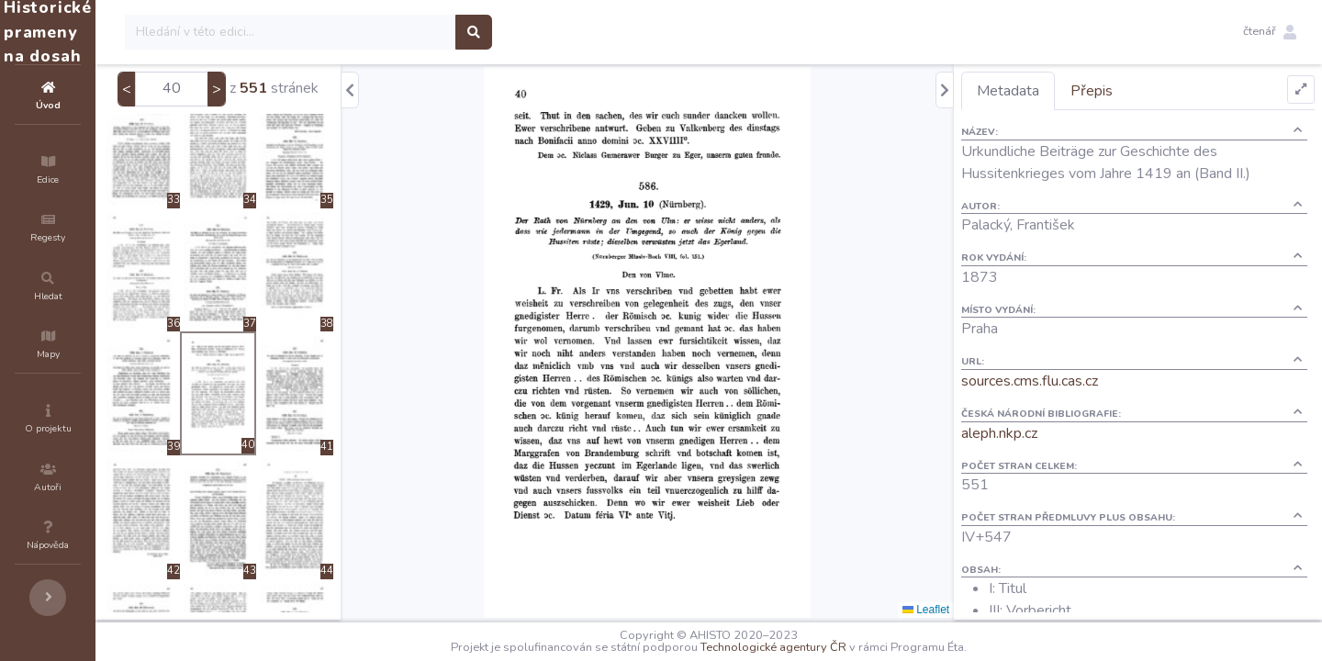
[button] (1269, 32)
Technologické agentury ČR (829, 647)
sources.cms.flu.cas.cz (1062, 381)
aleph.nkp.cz (1032, 433)
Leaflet (958, 609)
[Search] (400, 32)
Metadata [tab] (1041, 91)
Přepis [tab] (1125, 91)
